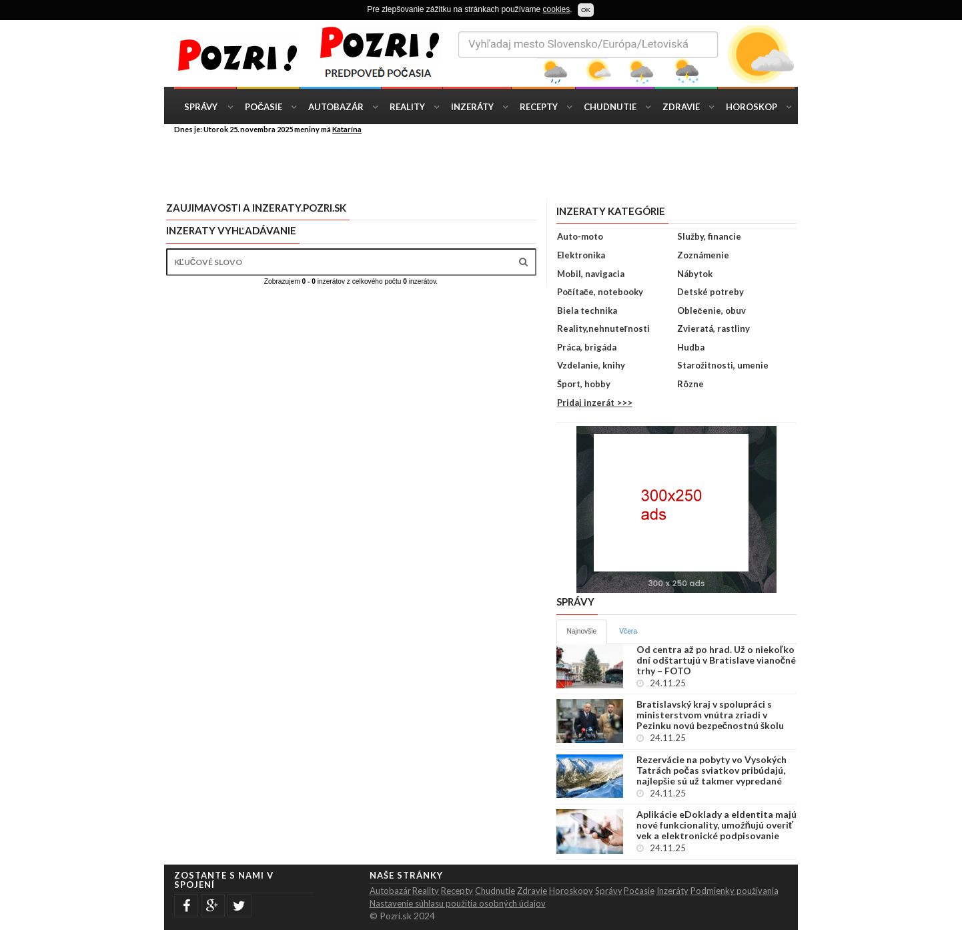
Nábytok (694, 273)
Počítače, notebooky (600, 291)
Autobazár (336, 106)
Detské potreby (710, 291)
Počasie (263, 106)
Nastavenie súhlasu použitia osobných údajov (458, 903)
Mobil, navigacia (590, 273)
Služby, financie (709, 236)
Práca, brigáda (586, 347)
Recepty (539, 106)
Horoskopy (571, 890)
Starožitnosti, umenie (723, 365)
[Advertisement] (491, 166)
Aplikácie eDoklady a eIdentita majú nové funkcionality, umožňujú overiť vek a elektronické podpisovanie (716, 825)
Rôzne (690, 384)
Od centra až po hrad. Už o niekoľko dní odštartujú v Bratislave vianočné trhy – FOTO (716, 660)
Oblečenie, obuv (711, 310)
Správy (200, 106)
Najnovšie (582, 631)
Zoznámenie (703, 255)
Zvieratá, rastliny (713, 328)
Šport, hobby (583, 384)
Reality (407, 106)
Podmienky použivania (734, 890)
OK (585, 9)
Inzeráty (472, 106)
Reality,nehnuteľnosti (603, 328)
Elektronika (581, 255)
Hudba (690, 347)
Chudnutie (610, 106)
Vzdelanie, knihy (591, 365)
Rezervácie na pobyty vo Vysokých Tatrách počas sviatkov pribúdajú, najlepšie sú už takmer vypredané (711, 770)
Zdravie (681, 106)
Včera (628, 631)
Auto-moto (580, 236)
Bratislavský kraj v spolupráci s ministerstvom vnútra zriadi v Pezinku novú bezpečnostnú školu (710, 715)
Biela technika (587, 310)
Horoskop (751, 106)
